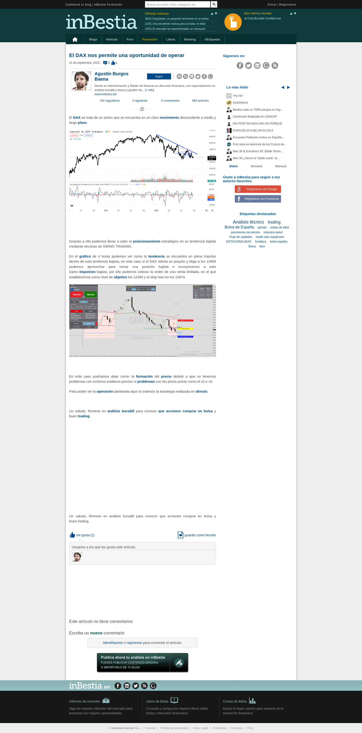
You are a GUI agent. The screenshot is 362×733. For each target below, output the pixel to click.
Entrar (272, 4)
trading (84, 416)
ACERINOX (240, 102)
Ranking (190, 39)
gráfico (85, 256)
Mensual (281, 166)
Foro (130, 39)
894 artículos (200, 100)
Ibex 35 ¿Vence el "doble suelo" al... (256, 158)
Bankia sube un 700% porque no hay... (258, 109)
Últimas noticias (157, 13)
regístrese (134, 643)
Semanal (256, 166)
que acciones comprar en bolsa (185, 411)
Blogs (93, 39)
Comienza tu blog (79, 4)
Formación (149, 39)
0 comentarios (170, 100)
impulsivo (87, 272)
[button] (159, 76)
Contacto (237, 728)
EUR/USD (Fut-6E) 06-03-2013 (253, 130)
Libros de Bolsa (162, 700)
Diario (233, 166)
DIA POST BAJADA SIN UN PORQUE (257, 123)
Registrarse (287, 4)
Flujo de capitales (240, 237)
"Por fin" (238, 95)
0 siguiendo (140, 100)
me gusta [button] (79, 535)
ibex (262, 246)
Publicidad (219, 728)
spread (262, 227)
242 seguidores (110, 100)
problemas (146, 381)
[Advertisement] (143, 591)
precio (166, 376)
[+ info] (149, 90)
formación (144, 376)
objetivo (120, 277)
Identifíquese (113, 643)
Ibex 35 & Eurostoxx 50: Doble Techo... (258, 151)
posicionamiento (146, 241)
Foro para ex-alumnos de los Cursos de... (260, 144)
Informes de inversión (89, 700)
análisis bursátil (121, 411)
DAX (77, 117)
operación (105, 391)
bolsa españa (278, 241)
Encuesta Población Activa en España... (258, 137)
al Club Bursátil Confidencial (262, 18)
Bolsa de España (239, 227)
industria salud (273, 232)
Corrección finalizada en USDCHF (255, 116)
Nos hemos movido (258, 13)
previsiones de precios (245, 232)
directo (201, 391)
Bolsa (252, 246)
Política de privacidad (174, 728)
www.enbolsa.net (106, 94)
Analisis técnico (248, 221)
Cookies (150, 728)
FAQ (250, 728)
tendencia (156, 256)
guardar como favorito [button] (197, 535)
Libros (170, 39)
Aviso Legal (200, 728)
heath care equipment (270, 237)
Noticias (112, 39)
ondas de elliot (279, 227)
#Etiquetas (212, 39)
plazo (82, 122)
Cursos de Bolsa (239, 700)
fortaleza (260, 241)
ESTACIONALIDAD (238, 241)
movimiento (169, 117)
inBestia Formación (108, 4)
